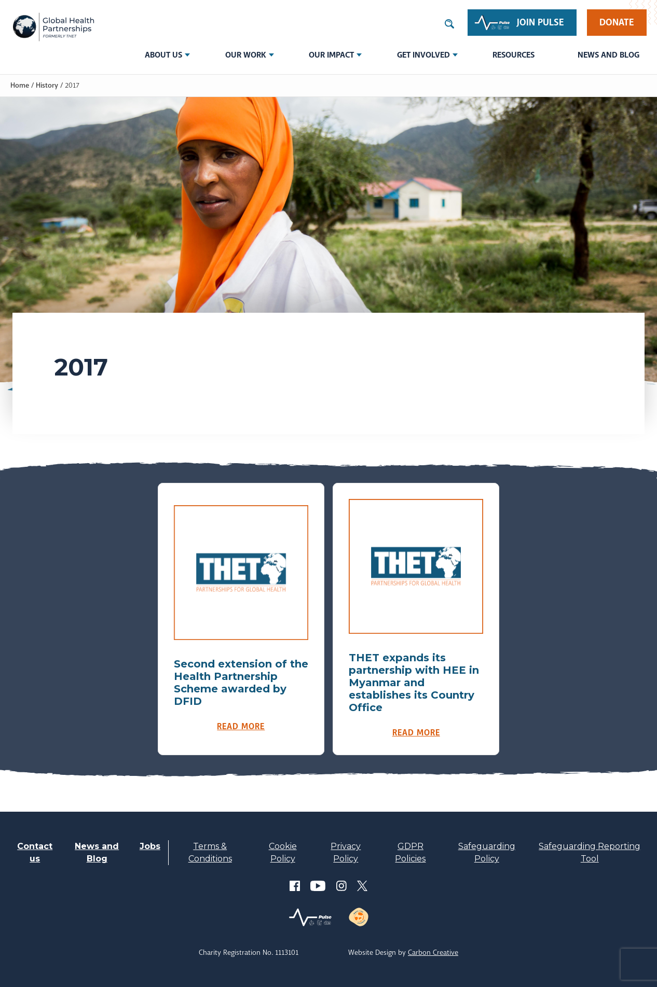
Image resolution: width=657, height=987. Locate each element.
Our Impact (331, 54)
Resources (513, 54)
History (47, 85)
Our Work (245, 54)
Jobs (150, 846)
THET (53, 27)
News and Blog (608, 54)
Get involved (423, 54)
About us (163, 54)
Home (19, 85)
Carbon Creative (433, 952)
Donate (616, 22)
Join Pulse (540, 22)
